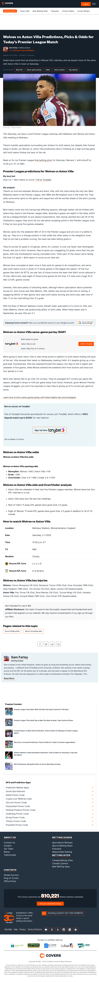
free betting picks (43, 160)
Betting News (10, 11)
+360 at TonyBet (86, 344)
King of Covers (11, 878)
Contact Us (9, 842)
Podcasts (55, 11)
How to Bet (25, 11)
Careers (7, 845)
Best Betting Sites (40, 11)
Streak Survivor (11, 875)
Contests (10, 869)
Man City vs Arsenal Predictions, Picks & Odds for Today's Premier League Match (44, 742)
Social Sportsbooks (15, 791)
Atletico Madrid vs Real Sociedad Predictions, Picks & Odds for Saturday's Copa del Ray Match (45, 754)
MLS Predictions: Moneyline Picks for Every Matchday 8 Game (37, 764)
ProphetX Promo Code (17, 825)
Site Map (8, 929)
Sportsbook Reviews (62, 842)
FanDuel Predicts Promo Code (20, 810)
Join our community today (50, 904)
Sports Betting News (62, 845)
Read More (9, 678)
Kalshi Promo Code (15, 795)
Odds (48, 70)
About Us (10, 837)
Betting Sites (61, 855)
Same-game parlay (34, 70)
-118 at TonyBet (43, 179)
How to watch (59, 70)
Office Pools (10, 881)
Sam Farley (13, 48)
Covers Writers (83, 11)
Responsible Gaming (62, 852)
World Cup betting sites (33, 631)
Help (16, 929)
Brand (7, 852)
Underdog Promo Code (17, 813)
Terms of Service (35, 929)
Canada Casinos (60, 863)
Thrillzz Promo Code (16, 821)
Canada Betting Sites (62, 860)
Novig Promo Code (15, 817)
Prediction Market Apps (17, 787)
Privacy (22, 929)
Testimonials (10, 855)
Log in (85, 4)
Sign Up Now (49, 430)
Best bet (19, 70)
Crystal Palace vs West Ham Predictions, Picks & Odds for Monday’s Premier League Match (46, 732)
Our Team (8, 848)
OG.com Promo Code (16, 802)
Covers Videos (68, 11)
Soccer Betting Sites (12, 631)
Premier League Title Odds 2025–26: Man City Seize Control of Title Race (41, 709)
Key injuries (73, 70)
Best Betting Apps (61, 866)
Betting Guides (62, 837)
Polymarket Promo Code (18, 806)
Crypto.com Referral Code (19, 798)
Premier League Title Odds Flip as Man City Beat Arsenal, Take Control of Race (43, 720)
